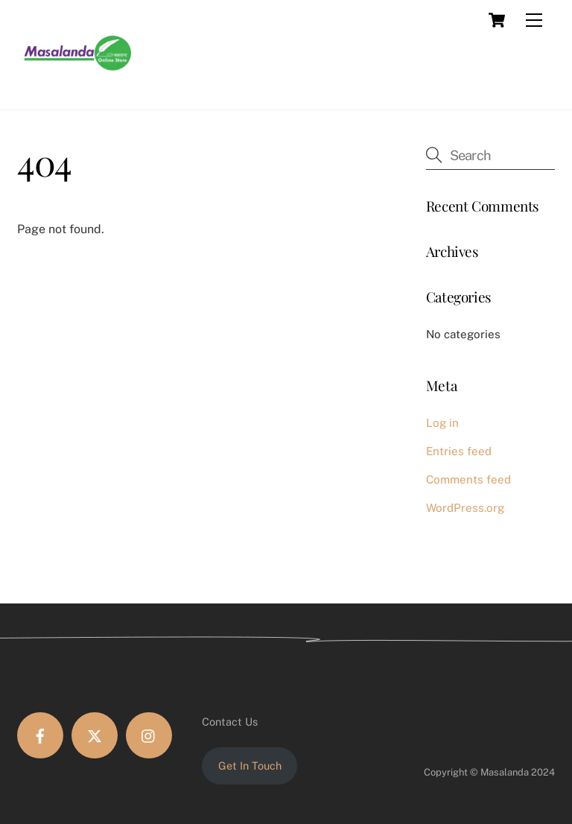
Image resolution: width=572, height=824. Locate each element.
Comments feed (468, 479)
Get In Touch (250, 765)
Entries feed (459, 451)
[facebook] (40, 735)
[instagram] (149, 735)
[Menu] (534, 20)
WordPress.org (465, 507)
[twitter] (95, 735)
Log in (442, 422)
